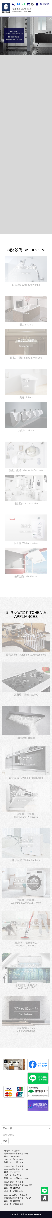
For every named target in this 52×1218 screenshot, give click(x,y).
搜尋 (5, 1141)
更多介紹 (26, 268)
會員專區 (45, 3)
